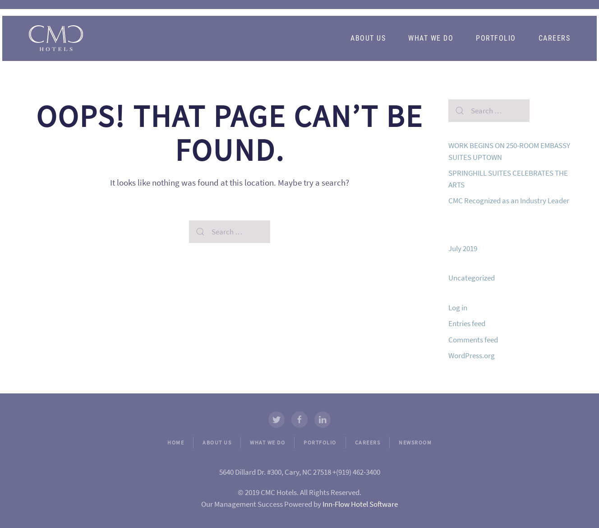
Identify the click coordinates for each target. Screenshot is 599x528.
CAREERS (368, 442)
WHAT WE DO (267, 442)
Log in (457, 308)
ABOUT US (217, 442)
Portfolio (496, 38)
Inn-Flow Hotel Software (360, 504)
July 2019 (462, 248)
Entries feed (466, 323)
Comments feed (473, 340)
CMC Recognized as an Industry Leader (508, 201)
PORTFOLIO (320, 442)
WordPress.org (471, 355)
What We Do (430, 38)
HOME (175, 442)
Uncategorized (471, 278)
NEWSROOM (415, 442)
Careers (555, 38)
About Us (368, 38)
